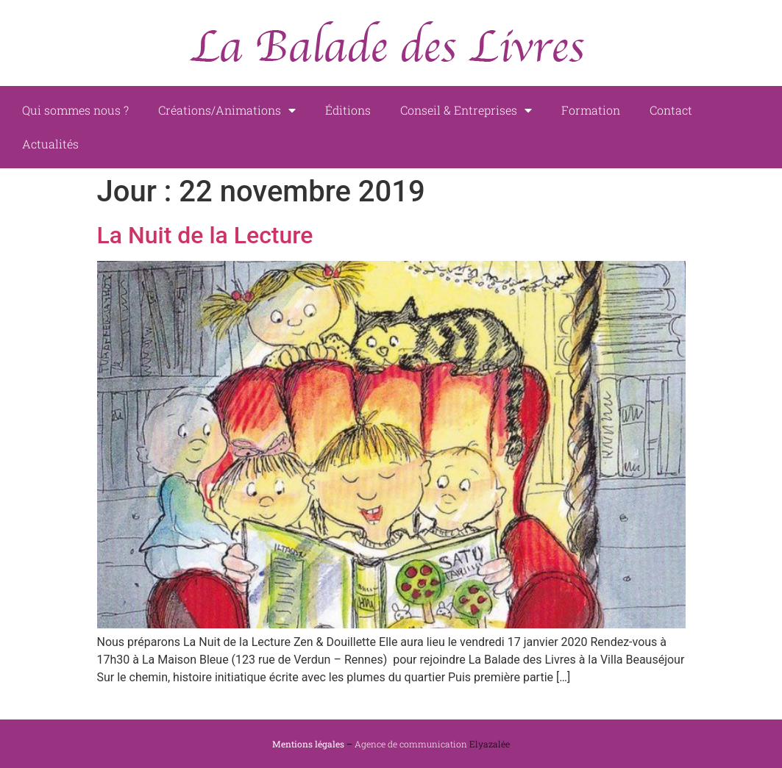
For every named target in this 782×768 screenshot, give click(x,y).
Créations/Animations (227, 110)
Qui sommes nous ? (75, 110)
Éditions (348, 110)
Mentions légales (308, 744)
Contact (671, 110)
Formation (590, 110)
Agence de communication (411, 744)
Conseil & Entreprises (466, 110)
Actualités (50, 143)
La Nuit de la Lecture (205, 235)
